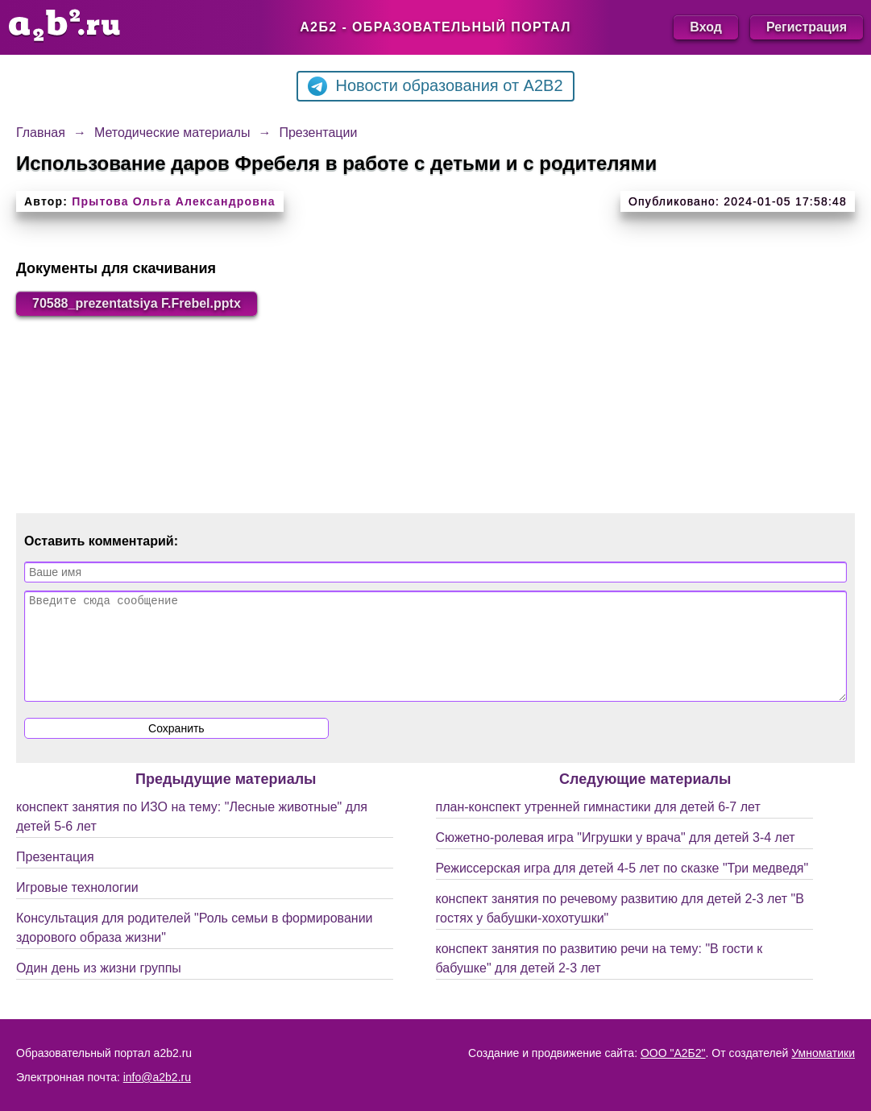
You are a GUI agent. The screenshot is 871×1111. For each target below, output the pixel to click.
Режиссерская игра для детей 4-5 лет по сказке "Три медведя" (622, 887)
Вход (706, 27)
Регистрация (806, 27)
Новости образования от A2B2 (435, 86)
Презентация (55, 876)
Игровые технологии (77, 907)
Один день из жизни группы (98, 987)
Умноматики (823, 1053)
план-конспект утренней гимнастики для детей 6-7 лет (598, 826)
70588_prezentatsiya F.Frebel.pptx (136, 303)
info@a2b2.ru (157, 1077)
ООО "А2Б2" (673, 1053)
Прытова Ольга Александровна (173, 201)
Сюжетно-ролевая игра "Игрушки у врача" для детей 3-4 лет (615, 857)
